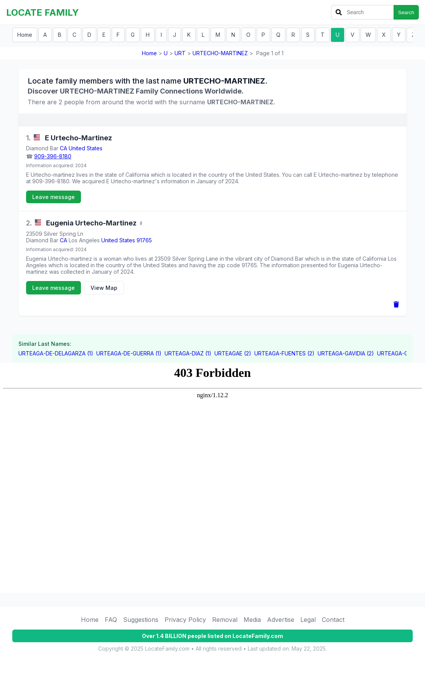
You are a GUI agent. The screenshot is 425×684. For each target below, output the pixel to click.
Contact (333, 619)
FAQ (111, 619)
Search (406, 12)
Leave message (53, 197)
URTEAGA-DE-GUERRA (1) (128, 353)
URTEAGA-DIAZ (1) (188, 353)
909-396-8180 (52, 156)
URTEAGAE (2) (232, 353)
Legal (308, 619)
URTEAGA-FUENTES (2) (284, 353)
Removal (224, 619)
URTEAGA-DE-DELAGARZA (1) (55, 353)
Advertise (280, 619)
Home (24, 34)
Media (252, 619)
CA (63, 148)
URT (180, 53)
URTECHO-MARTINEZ (220, 53)
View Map (104, 287)
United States (85, 148)
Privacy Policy (185, 619)
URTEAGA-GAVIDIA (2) (346, 353)
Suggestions (140, 619)
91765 (144, 240)
